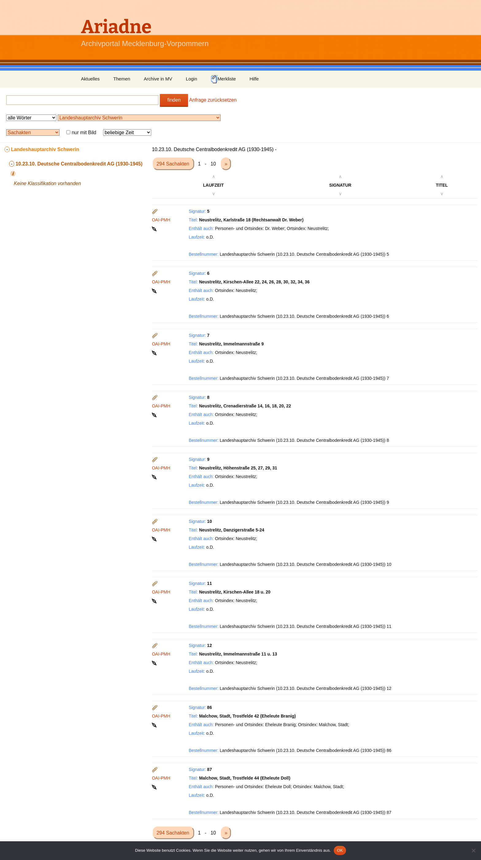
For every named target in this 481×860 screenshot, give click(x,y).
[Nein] (473, 850)
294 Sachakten (173, 163)
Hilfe (254, 78)
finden (174, 100)
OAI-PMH (161, 219)
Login (191, 78)
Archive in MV (158, 78)
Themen (121, 78)
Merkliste (223, 79)
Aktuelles (90, 78)
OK (340, 850)
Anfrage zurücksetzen (213, 100)
